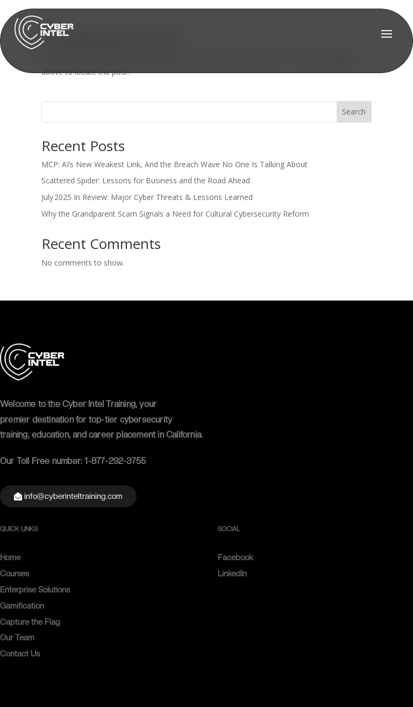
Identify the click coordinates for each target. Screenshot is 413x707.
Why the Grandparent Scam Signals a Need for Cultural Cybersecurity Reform (175, 214)
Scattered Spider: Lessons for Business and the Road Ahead (145, 180)
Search (354, 111)
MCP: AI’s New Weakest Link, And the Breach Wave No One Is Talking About (174, 164)
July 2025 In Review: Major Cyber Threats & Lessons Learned (147, 197)
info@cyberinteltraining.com (73, 496)
